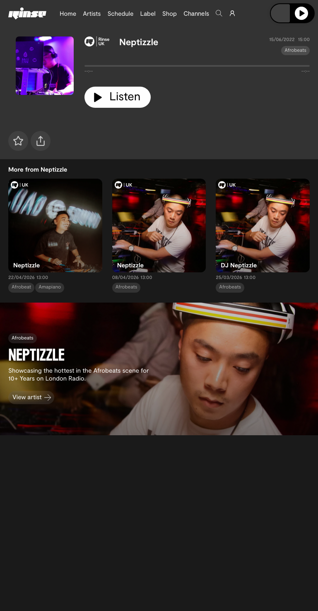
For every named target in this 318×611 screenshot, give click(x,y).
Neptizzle (139, 41)
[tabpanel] (197, 67)
